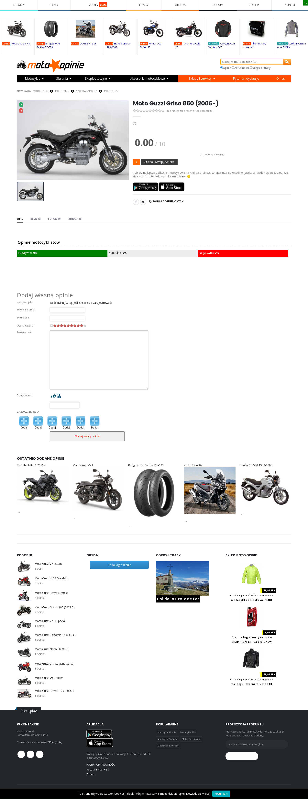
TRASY (143, 4)
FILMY (54, 4)
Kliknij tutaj (55, 742)
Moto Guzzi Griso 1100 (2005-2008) (56, 607)
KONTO (290, 4)
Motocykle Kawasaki (168, 745)
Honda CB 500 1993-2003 (255, 465)
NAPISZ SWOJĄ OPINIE (159, 162)
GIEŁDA (180, 4)
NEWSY (18, 4)
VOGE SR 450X (88, 43)
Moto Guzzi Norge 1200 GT (52, 649)
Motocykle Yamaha (168, 738)
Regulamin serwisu (97, 769)
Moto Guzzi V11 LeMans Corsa (54, 664)
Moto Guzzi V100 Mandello (51, 578)
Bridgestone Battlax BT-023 (146, 465)
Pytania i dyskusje (246, 79)
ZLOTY (98, 4)
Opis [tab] (20, 219)
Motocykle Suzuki (191, 738)
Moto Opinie (40, 91)
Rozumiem (221, 793)
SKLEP (254, 4)
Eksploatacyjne (96, 79)
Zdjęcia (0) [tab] (75, 219)
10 (84, 325)
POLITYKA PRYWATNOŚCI (100, 764)
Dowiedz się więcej (198, 793)
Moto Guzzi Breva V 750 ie (51, 593)
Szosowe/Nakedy (86, 91)
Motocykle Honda (167, 732)
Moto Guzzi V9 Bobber (49, 678)
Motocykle (32, 79)
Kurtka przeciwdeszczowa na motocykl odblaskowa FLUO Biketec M (251, 600)
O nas (280, 79)
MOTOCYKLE (62, 91)
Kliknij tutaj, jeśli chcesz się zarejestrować (84, 302)
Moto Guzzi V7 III (20, 43)
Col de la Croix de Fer (178, 599)
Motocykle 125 (187, 732)
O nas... (90, 774)
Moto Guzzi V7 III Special (50, 621)
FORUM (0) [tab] (54, 219)
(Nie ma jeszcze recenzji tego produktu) (189, 111)
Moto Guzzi (111, 91)
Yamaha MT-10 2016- (31, 465)
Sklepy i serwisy (200, 79)
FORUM (218, 4)
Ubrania (62, 79)
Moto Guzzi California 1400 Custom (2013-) (56, 635)
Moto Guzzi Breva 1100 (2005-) (54, 691)
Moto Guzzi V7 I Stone (48, 564)
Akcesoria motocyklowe (147, 79)
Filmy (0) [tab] (35, 219)
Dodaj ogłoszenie (119, 565)
